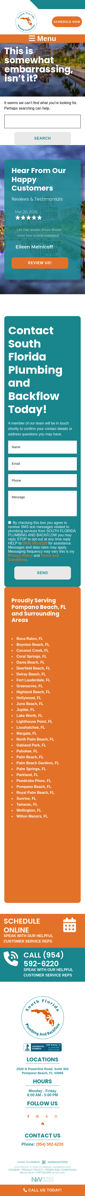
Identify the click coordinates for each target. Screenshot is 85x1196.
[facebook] (28, 1116)
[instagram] (55, 1116)
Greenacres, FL (30, 686)
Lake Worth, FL (30, 716)
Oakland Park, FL (31, 745)
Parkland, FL (27, 775)
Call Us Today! (42, 1190)
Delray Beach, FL (31, 674)
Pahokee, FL (27, 751)
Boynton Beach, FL (33, 645)
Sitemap (14, 1169)
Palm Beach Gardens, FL (38, 763)
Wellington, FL (29, 810)
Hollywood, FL (29, 698)
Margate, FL (27, 733)
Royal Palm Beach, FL (35, 793)
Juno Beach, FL (30, 704)
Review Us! (40, 263)
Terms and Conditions (61, 1169)
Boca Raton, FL (30, 639)
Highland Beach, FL (33, 692)
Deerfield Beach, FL (33, 668)
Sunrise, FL (26, 798)
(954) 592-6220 (34, 543)
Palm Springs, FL (31, 769)
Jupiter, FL (26, 710)
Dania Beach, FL (31, 662)
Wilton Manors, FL (32, 816)
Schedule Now (67, 21)
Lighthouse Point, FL (35, 721)
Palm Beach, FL (30, 757)
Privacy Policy (20, 555)
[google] (37, 1116)
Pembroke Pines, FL (34, 781)
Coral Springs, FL (32, 656)
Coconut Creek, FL (33, 650)
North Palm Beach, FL (35, 739)
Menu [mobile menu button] (42, 38)
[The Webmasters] (43, 1163)
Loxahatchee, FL (31, 727)
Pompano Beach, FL (34, 787)
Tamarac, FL (27, 804)
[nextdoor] (42, 1123)
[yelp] (46, 1116)
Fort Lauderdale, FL (33, 680)
